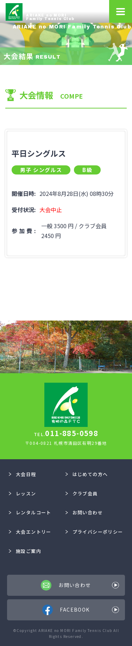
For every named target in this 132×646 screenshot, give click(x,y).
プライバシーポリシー (94, 531)
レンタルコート (30, 512)
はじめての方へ (86, 474)
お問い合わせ (84, 512)
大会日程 (22, 474)
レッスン (22, 493)
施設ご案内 (25, 551)
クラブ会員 (81, 493)
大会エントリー (30, 531)
